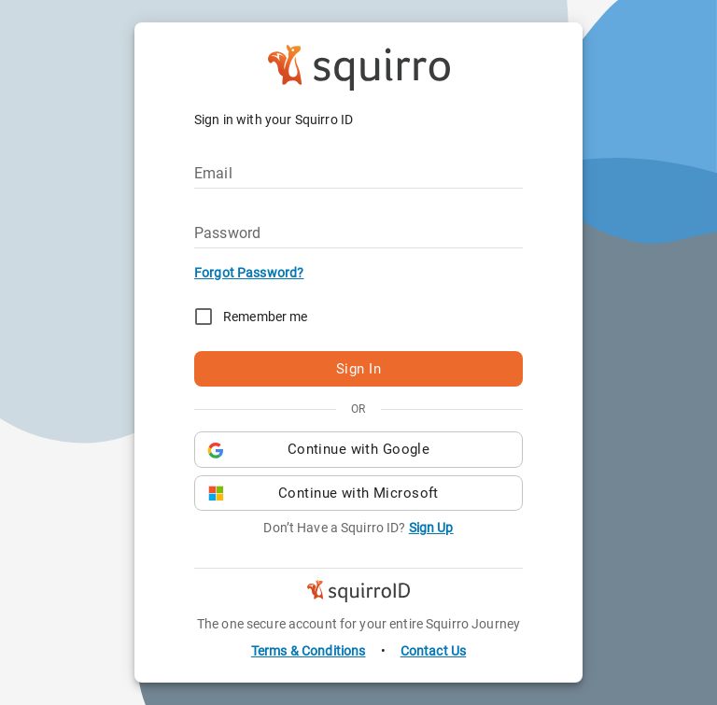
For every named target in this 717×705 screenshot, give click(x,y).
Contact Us (434, 650)
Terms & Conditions (308, 650)
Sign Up (431, 527)
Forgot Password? (248, 272)
